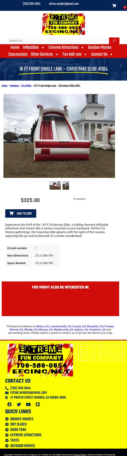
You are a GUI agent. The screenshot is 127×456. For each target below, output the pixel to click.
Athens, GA (42, 326)
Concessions (18, 54)
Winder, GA (30, 329)
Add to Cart (20, 213)
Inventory (14, 86)
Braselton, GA (95, 326)
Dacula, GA (79, 326)
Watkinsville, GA (63, 329)
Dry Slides (26, 86)
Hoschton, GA (97, 329)
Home (15, 47)
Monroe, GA (46, 329)
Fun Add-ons (75, 54)
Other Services (45, 54)
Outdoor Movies (99, 47)
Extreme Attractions (67, 47)
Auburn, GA (81, 329)
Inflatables (34, 47)
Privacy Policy (79, 454)
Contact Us (102, 54)
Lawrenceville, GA (60, 326)
